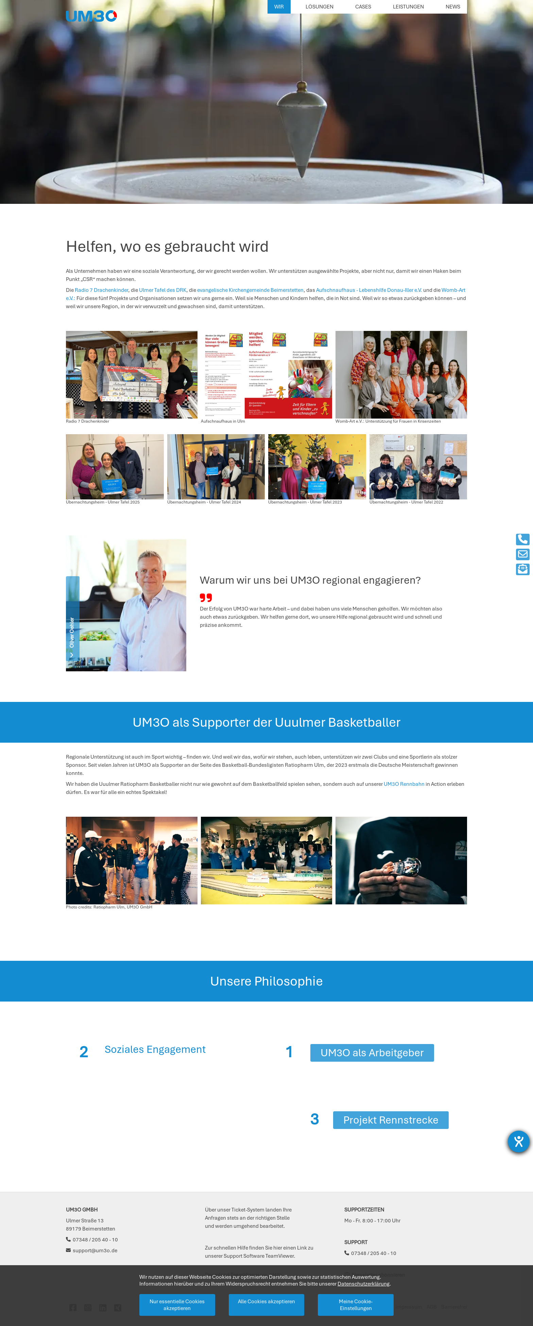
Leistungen (408, 6)
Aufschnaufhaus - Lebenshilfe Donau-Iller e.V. (368, 290)
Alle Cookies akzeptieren (266, 1301)
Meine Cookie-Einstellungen (356, 1305)
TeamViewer (279, 1256)
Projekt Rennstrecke (391, 1120)
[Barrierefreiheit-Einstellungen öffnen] (519, 1141)
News (453, 6)
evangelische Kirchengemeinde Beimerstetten (250, 290)
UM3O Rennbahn (404, 784)
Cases (363, 6)
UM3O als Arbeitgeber (372, 1052)
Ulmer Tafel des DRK (162, 290)
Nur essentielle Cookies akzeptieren (177, 1305)
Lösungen (319, 6)
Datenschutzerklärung (364, 1283)
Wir (279, 6)
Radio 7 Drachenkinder (101, 290)
